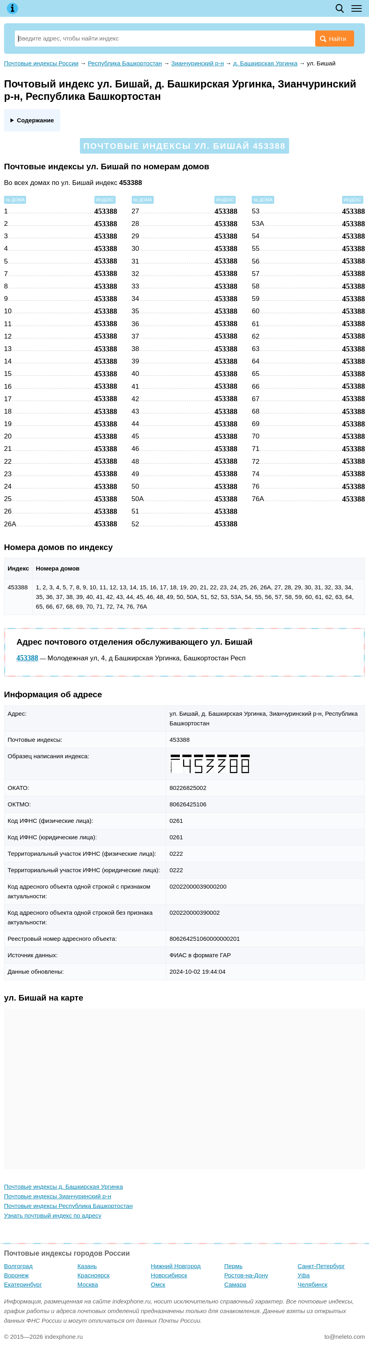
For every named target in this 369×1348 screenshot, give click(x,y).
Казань (87, 1266)
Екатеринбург (23, 1284)
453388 (27, 658)
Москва (87, 1284)
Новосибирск (169, 1275)
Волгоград (18, 1266)
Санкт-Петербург (321, 1266)
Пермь (233, 1266)
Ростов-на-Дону (246, 1275)
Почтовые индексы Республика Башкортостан (68, 1205)
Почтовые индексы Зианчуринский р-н (57, 1196)
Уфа (304, 1275)
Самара (235, 1284)
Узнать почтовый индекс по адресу (53, 1215)
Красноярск (93, 1275)
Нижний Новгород (176, 1266)
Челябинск (312, 1284)
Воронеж (16, 1275)
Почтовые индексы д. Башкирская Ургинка (63, 1186)
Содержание (35, 120)
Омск (158, 1284)
